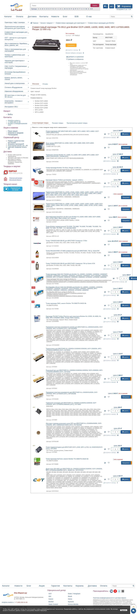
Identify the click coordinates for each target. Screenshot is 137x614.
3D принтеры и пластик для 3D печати (15, 96)
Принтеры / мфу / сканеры (15, 22)
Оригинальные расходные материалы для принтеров (15, 27)
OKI (49, 596)
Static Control (53, 604)
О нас (89, 16)
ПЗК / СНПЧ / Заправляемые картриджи (16, 67)
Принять (124, 610)
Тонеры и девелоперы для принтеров (15, 55)
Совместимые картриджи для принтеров (16, 33)
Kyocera (71, 602)
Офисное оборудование (14, 91)
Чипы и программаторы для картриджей (15, 50)
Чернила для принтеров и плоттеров (14, 61)
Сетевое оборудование (13, 87)
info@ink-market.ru (8, 602)
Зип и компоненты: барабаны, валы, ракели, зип (16, 44)
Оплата (19, 16)
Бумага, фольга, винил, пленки (13, 78)
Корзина (79, 586)
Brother (51, 602)
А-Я (91, 9)
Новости (55, 16)
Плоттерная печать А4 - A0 (18, 145)
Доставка (32, 16)
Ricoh (70, 596)
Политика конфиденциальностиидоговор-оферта (109, 598)
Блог (65, 16)
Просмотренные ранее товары (77, 123)
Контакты (43, 16)
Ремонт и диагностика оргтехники (16, 141)
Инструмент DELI (11, 107)
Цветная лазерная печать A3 (17, 148)
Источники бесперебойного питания (15, 73)
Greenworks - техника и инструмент (13, 102)
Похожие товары (57, 123)
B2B (76, 16)
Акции (42, 586)
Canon (50, 599)
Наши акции (13, 131)
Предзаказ (71, 45)
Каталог (8, 16)
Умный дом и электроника (15, 83)
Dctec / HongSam (74, 594)
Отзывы (45, 84)
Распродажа (13, 134)
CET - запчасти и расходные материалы (15, 38)
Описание (35, 84)
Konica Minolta (73, 604)
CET (50, 594)
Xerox (70, 599)
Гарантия (55, 586)
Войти (10, 114)
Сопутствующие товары (40, 123)
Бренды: (34, 9)
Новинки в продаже (15, 133)
